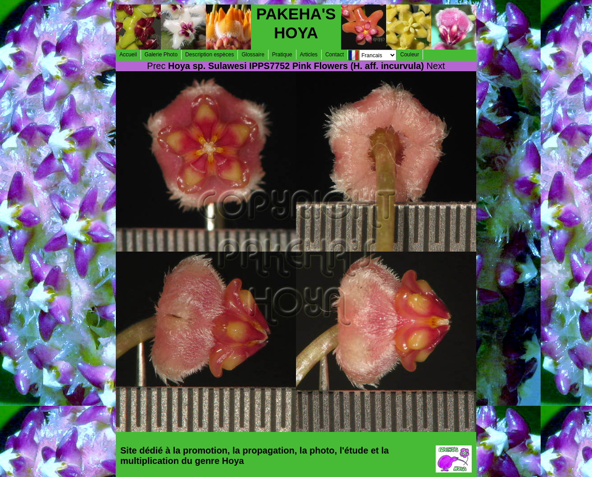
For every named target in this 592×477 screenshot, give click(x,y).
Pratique (282, 54)
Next (436, 66)
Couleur (409, 54)
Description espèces (209, 54)
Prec (156, 66)
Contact (334, 54)
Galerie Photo (161, 54)
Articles (309, 54)
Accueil (128, 54)
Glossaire (252, 54)
